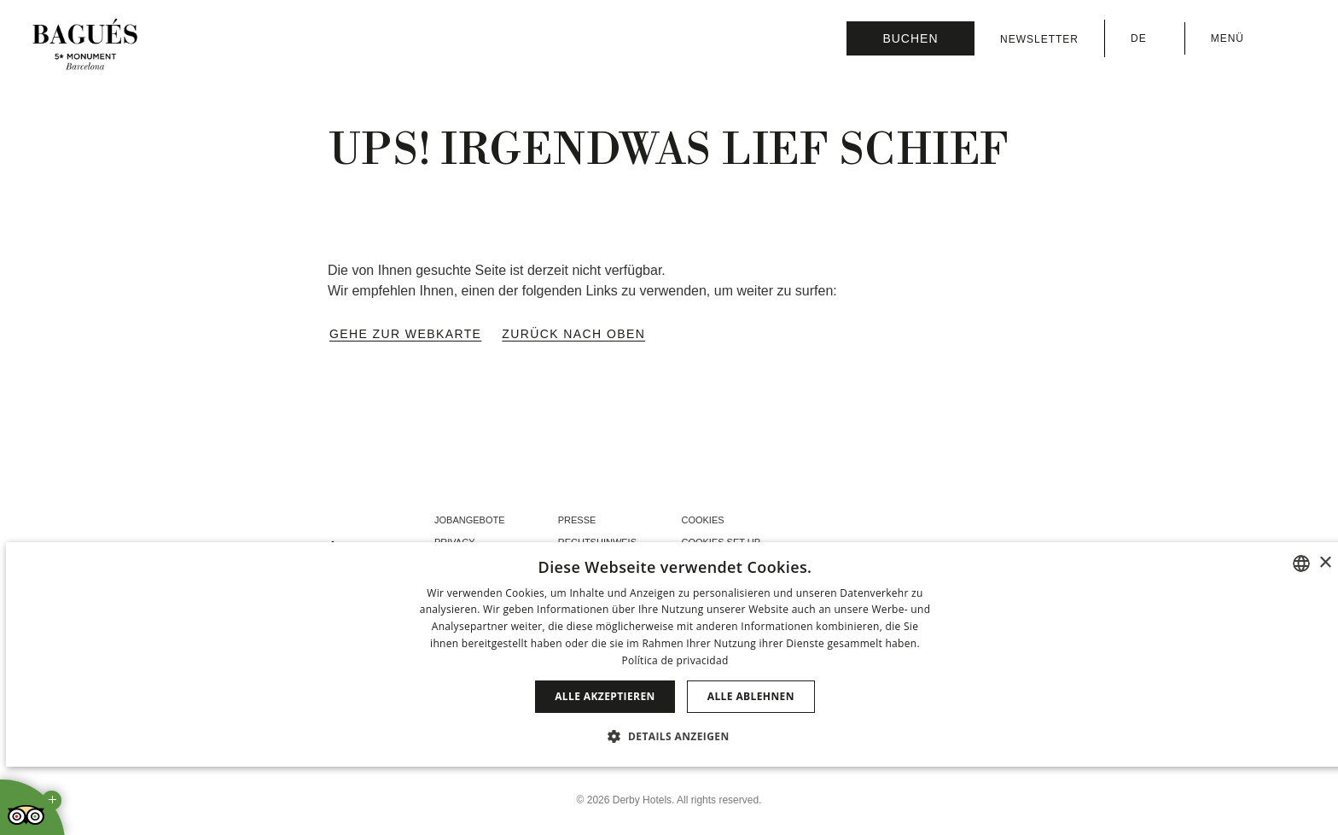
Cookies (702, 520)
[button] (674, 736)
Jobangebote (469, 520)
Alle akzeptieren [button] (605, 696)
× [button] (1324, 563)
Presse (577, 520)
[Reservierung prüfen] (910, 38)
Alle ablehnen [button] (750, 696)
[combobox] (1301, 563)
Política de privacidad (674, 660)
